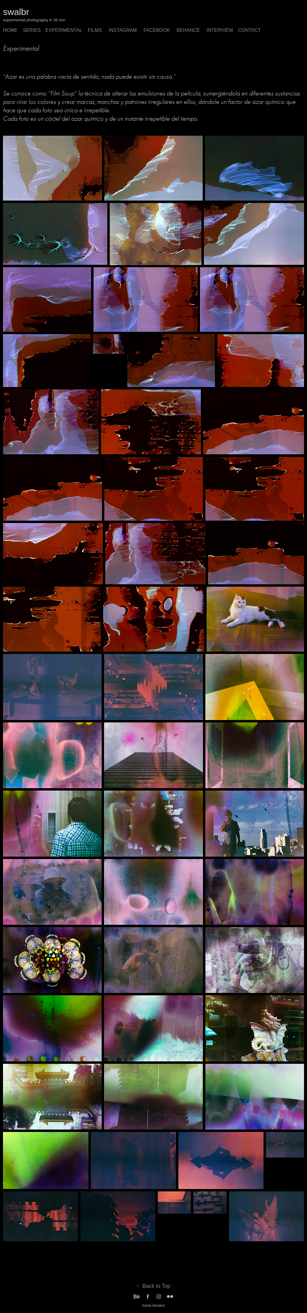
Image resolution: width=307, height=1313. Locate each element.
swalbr (16, 12)
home (10, 30)
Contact (249, 30)
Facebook (157, 30)
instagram (123, 30)
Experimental (64, 30)
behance (188, 30)
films (95, 30)
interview (220, 30)
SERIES (32, 30)
